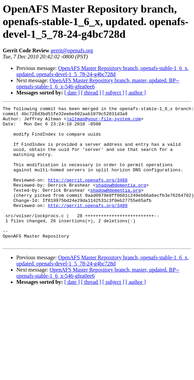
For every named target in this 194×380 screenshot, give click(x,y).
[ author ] (136, 93)
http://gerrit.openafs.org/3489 (88, 226)
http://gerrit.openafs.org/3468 (88, 195)
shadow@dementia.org (121, 201)
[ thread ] (91, 93)
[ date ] (72, 93)
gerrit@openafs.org (72, 50)
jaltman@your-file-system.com (103, 122)
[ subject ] (113, 93)
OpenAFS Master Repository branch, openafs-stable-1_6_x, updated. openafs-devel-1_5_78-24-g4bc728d (102, 71)
